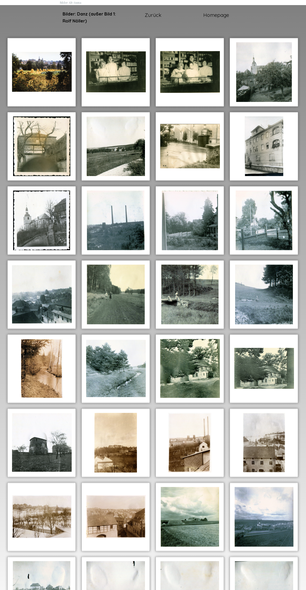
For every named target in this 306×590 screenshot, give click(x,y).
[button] (42, 72)
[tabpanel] (90, 17)
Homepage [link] (216, 15)
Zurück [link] (153, 15)
